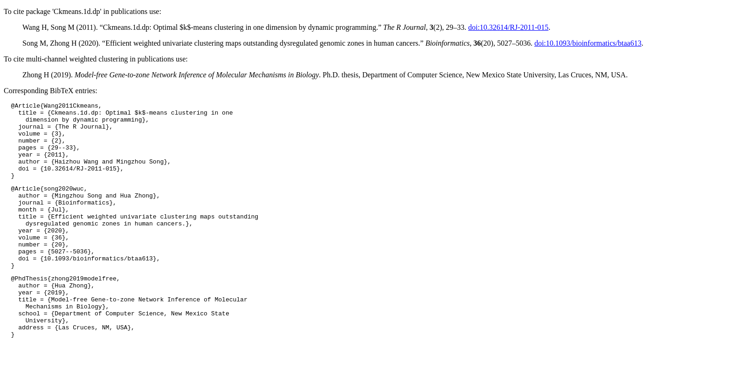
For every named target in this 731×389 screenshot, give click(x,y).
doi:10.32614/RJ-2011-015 (508, 27)
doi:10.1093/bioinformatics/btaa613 (587, 43)
